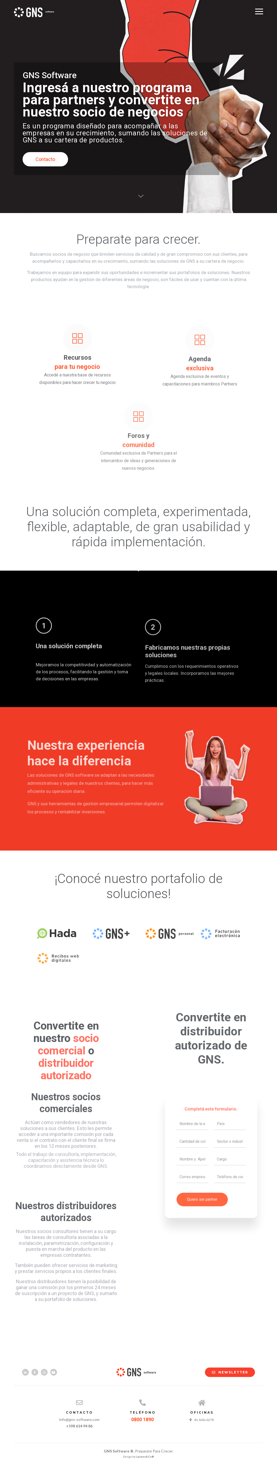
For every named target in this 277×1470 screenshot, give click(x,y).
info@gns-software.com (79, 1419)
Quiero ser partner (204, 1186)
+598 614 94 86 (79, 1426)
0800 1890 (142, 1419)
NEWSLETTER (227, 1372)
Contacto (45, 159)
